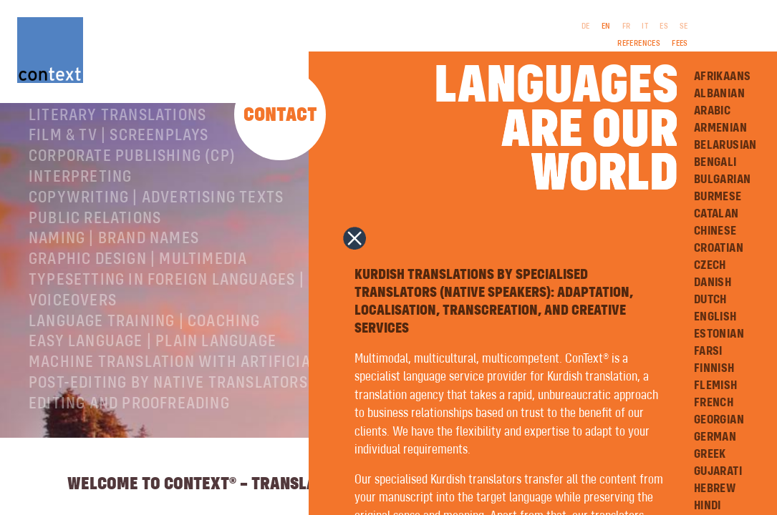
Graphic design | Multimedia (138, 311)
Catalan (716, 213)
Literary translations (117, 168)
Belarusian (725, 145)
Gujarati (718, 471)
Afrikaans (722, 76)
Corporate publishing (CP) (132, 208)
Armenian (720, 128)
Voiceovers (73, 353)
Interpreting (80, 229)
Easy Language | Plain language (152, 394)
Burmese (718, 196)
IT (645, 26)
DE (585, 26)
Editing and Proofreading (129, 456)
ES (664, 26)
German (715, 437)
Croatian (718, 248)
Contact (280, 115)
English (715, 316)
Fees (680, 43)
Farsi (708, 351)
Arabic (712, 110)
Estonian (719, 334)
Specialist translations (124, 147)
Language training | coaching (145, 374)
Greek (710, 454)
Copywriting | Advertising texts (156, 250)
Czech (710, 265)
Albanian (719, 93)
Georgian (719, 419)
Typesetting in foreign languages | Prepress (205, 332)
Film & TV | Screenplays (119, 188)
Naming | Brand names (114, 291)
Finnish (714, 368)
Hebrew (714, 488)
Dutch (710, 299)
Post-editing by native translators (168, 435)
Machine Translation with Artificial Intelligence (226, 414)
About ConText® (91, 126)
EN (606, 26)
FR (626, 26)
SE (684, 26)
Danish (712, 282)
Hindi (707, 505)
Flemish (716, 385)
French (713, 402)
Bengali (715, 162)
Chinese (715, 231)
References (638, 43)
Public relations (95, 271)
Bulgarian (722, 179)
